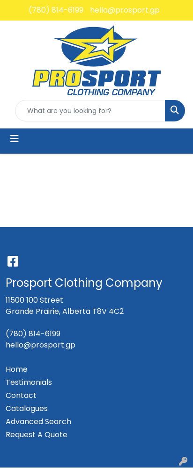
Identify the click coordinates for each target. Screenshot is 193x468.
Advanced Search (38, 421)
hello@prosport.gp (125, 10)
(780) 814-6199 (56, 10)
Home (17, 369)
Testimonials (29, 382)
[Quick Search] (90, 110)
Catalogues (27, 408)
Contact (21, 395)
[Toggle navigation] (14, 138)
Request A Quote (36, 434)
